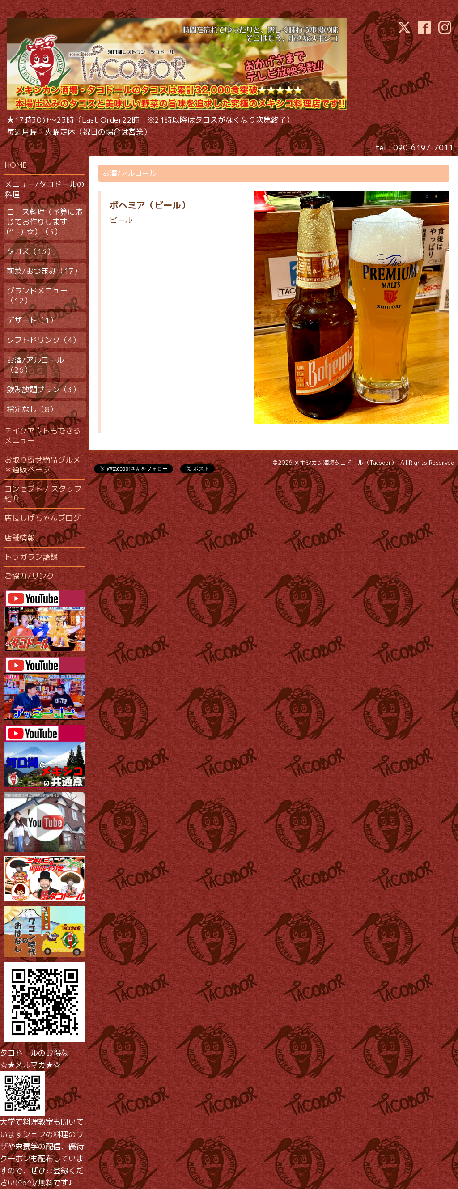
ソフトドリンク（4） (43, 340)
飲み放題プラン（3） (43, 389)
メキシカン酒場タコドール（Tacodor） (345, 463)
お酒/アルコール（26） (35, 365)
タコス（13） (31, 251)
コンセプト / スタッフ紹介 (42, 494)
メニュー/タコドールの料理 (44, 189)
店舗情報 (19, 537)
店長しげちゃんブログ (42, 518)
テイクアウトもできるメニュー (42, 435)
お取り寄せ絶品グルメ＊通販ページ (42, 464)
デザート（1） (32, 320)
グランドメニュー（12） (37, 295)
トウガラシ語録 (31, 557)
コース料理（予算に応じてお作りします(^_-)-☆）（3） (45, 222)
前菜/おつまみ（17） (44, 271)
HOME (15, 165)
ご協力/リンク (29, 576)
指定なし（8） (32, 409)
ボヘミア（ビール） (150, 205)
